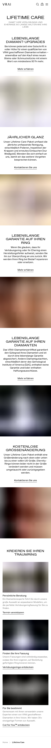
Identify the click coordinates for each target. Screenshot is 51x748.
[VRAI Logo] (7, 4)
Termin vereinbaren (13, 612)
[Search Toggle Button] (37, 4)
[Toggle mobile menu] (46, 4)
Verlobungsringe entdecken (18, 667)
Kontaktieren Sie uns (25, 167)
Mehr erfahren (26, 69)
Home (5, 742)
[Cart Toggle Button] (42, 4)
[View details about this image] (26, 577)
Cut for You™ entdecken (16, 725)
